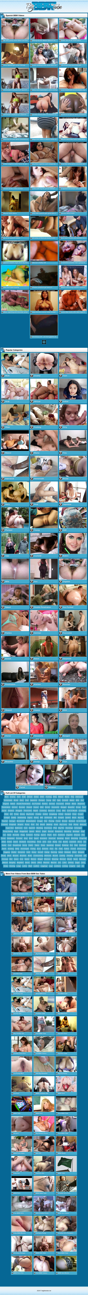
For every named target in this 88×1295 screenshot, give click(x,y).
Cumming (43, 811)
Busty (55, 842)
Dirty (55, 797)
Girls (44, 842)
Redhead (82, 845)
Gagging (7, 852)
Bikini (74, 852)
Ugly (58, 800)
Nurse (27, 862)
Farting (36, 835)
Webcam (83, 824)
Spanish (32, 828)
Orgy (82, 831)
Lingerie (72, 866)
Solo (54, 835)
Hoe (45, 821)
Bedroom (48, 856)
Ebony (22, 814)
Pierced (50, 831)
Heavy (34, 852)
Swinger (12, 821)
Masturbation (31, 821)
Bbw (63, 811)
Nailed (27, 859)
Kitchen (14, 807)
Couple (80, 814)
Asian (56, 824)
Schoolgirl (78, 828)
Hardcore (51, 811)
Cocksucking (38, 856)
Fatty (60, 849)
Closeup (5, 859)
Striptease (10, 838)
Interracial (79, 797)
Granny (12, 797)
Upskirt (68, 817)
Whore (38, 831)
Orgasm (6, 804)
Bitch (9, 856)
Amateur (11, 811)
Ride (76, 845)
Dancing (54, 852)
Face (51, 849)
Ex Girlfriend (81, 821)
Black (74, 817)
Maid (30, 866)
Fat (56, 849)
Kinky (6, 866)
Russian (22, 807)
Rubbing (65, 845)
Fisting (33, 849)
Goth (28, 852)
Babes (72, 800)
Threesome (28, 811)
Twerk (4, 849)
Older (42, 797)
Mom (6, 797)
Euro (39, 849)
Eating (47, 852)
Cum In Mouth (72, 811)
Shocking (74, 838)
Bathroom (18, 828)
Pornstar (19, 838)
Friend (58, 821)
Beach (42, 824)
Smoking (60, 838)
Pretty (16, 814)
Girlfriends (48, 817)
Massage (82, 859)
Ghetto (13, 852)
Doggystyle (24, 831)
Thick (39, 842)
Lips (78, 866)
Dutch (67, 838)
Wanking (40, 828)
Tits (37, 824)
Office (40, 862)
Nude (9, 835)
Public (31, 845)
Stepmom (81, 804)
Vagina (30, 817)
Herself (40, 852)
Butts (30, 856)
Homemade (8, 800)
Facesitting (31, 842)
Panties (44, 804)
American (52, 838)
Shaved (29, 807)
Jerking (70, 862)
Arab (24, 797)
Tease (43, 845)
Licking (65, 866)
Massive (46, 862)
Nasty (76, 859)
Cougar (40, 821)
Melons (33, 859)
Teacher (5, 821)
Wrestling (67, 831)
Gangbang (53, 814)
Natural (5, 862)
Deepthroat (17, 845)
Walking (49, 824)
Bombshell (21, 821)
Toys (84, 807)
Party (74, 814)
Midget (40, 859)
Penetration (6, 807)
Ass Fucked (36, 804)
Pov (71, 845)
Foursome (60, 804)
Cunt (9, 845)
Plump (76, 824)
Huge (16, 831)
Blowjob (81, 852)
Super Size (10, 828)
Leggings (44, 866)
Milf (41, 817)
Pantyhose (59, 831)
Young (48, 800)
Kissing (12, 866)
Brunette (16, 835)
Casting (62, 856)
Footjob (61, 817)
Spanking (50, 845)
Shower (58, 845)
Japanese (33, 800)
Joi (83, 866)
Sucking (11, 849)
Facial (4, 811)
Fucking (49, 797)
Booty (3, 856)
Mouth (69, 859)
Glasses (77, 835)
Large (19, 866)
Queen (31, 831)
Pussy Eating (8, 831)
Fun (60, 842)
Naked (13, 804)
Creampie (82, 811)
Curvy (3, 838)
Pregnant (12, 824)
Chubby (38, 814)
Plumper (42, 800)
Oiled (4, 842)
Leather (36, 866)
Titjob (49, 835)
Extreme (45, 849)
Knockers (43, 838)
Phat (55, 828)
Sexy (26, 838)
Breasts (15, 856)
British (67, 804)
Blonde (64, 821)
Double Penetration (23, 804)
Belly (17, 849)
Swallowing (22, 817)
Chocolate (78, 856)
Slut (83, 835)
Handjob (68, 814)
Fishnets (5, 824)
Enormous (48, 828)
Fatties (66, 849)
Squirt (36, 838)
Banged (63, 807)
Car (4, 835)
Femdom (29, 835)
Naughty (12, 862)
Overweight (25, 849)
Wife (77, 800)
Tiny (72, 797)
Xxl (85, 842)
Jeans (16, 859)
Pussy (27, 824)
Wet (55, 817)
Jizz (59, 862)
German (52, 804)
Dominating (81, 849)
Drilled (61, 814)
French (73, 849)
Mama (67, 797)
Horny (25, 845)
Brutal (16, 800)
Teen (18, 797)
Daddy (13, 817)
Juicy (83, 862)
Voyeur (36, 807)
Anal (27, 800)
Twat (70, 824)
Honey (36, 817)
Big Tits (61, 828)
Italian (61, 852)
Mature (60, 797)
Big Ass (80, 817)
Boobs (65, 842)
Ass (82, 800)
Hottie (4, 845)
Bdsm (74, 804)
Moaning (55, 859)
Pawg (23, 835)
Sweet (15, 842)
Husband (22, 842)
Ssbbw (45, 814)
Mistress (47, 859)
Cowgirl (7, 817)
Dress (80, 842)
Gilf (11, 814)
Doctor (47, 807)
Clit (85, 856)
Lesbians (57, 866)
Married (53, 862)
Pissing (51, 821)
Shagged (19, 811)
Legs (51, 866)
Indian (36, 797)
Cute (49, 842)
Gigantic (69, 835)
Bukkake (68, 852)
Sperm (43, 835)
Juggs (77, 862)
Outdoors (61, 835)
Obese (33, 862)
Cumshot (73, 842)
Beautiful (71, 807)
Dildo (6, 814)
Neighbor (20, 862)
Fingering (83, 838)
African (29, 797)
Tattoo (37, 845)
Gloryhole (21, 852)
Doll (54, 800)
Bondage (76, 831)
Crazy (58, 811)
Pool (32, 824)
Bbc (11, 859)
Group (78, 807)
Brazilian (23, 856)
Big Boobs (30, 814)
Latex (64, 862)
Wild (41, 807)
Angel (44, 831)
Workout (72, 821)
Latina (24, 866)
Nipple (35, 811)
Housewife (55, 807)
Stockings (69, 828)
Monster (63, 859)
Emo (30, 838)
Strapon (20, 824)
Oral (21, 859)
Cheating (70, 856)
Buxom (55, 856)
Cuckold (65, 800)
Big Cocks (63, 824)
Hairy (22, 800)
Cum (25, 828)
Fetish (9, 842)
